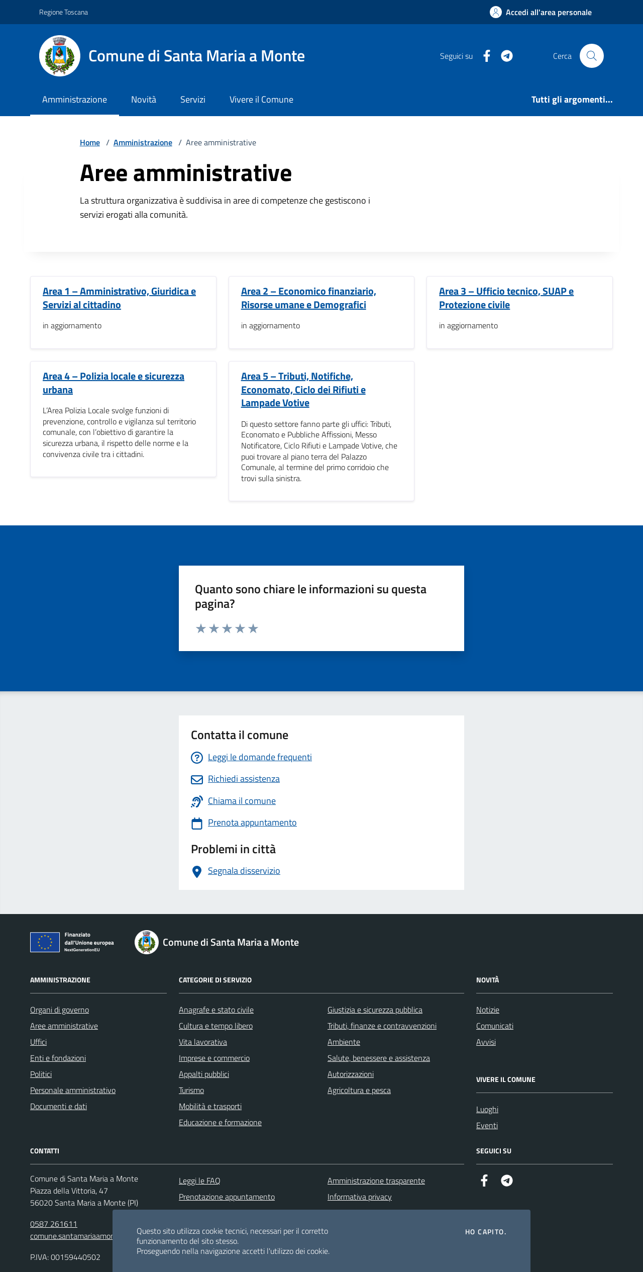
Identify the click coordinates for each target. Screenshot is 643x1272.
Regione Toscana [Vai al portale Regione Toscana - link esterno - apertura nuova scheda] (63, 12)
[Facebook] (483, 56)
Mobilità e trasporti (210, 1106)
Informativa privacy (360, 1197)
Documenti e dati (58, 1106)
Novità (143, 99)
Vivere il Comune (261, 99)
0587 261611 (53, 1224)
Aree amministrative (64, 1026)
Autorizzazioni (351, 1074)
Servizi (192, 99)
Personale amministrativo (73, 1090)
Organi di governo (59, 1010)
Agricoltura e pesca (359, 1090)
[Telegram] (503, 56)
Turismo (191, 1090)
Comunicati (494, 1026)
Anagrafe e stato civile (216, 1010)
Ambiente (344, 1042)
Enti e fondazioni (58, 1058)
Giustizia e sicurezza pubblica (375, 1010)
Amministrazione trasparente (376, 1180)
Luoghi (487, 1109)
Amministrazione (74, 99)
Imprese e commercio (214, 1058)
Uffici (38, 1042)
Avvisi (486, 1042)
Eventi (487, 1125)
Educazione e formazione (220, 1122)
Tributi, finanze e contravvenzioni (382, 1026)
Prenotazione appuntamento (227, 1197)
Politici (41, 1074)
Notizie (487, 1010)
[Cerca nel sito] (592, 56)
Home (90, 142)
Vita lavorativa (203, 1042)
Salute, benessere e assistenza (379, 1058)
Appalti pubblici (204, 1074)
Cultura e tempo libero (216, 1026)
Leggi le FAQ (200, 1180)
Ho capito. (485, 1231)
